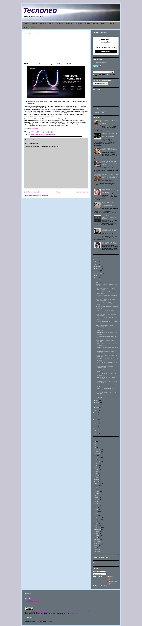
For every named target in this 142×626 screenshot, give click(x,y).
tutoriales (96, 545)
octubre (98, 270)
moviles (96, 509)
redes (95, 521)
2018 (96, 421)
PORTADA (26, 24)
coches (96, 467)
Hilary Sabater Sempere (38, 611)
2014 (96, 431)
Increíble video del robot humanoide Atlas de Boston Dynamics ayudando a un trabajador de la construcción (109, 204)
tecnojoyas (97, 535)
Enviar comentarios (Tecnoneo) (39, 195)
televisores (97, 541)
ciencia (96, 465)
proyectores (97, 519)
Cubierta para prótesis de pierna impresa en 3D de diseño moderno (110, 122)
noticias (96, 513)
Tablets (96, 533)
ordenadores (52, 134)
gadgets (41, 134)
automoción (97, 461)
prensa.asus (34, 128)
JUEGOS (26, 27)
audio (95, 459)
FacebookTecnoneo (101, 62)
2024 (96, 264)
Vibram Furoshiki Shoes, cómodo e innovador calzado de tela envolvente (110, 191)
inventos (96, 497)
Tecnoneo (40, 10)
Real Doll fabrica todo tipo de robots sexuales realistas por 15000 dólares (109, 150)
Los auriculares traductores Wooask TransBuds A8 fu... (105, 326)
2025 (96, 262)
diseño (36, 134)
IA (94, 489)
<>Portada (27, 620)
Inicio (58, 192)
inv (95, 495)
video (95, 547)
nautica (96, 511)
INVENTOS (69, 24)
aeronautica (97, 449)
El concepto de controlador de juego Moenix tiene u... (105, 389)
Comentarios (98, 574)
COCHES (34, 24)
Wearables (97, 551)
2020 (96, 417)
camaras (96, 463)
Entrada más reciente (32, 192)
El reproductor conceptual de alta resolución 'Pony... (104, 367)
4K (95, 441)
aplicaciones (97, 451)
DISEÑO (103, 24)
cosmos (96, 471)
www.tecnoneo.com (42, 612)
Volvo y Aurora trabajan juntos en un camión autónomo (105, 299)
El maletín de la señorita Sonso (33, 600)
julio (97, 277)
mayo (97, 282)
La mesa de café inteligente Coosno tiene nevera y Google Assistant (110, 163)
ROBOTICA (43, 24)
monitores (96, 505)
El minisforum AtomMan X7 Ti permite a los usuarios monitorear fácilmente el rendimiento (109, 136)
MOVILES (87, 24)
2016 (96, 426)
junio (97, 280)
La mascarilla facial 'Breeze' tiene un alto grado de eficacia (109, 243)
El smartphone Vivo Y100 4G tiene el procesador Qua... (105, 378)
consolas (96, 469)
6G (95, 445)
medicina (96, 501)
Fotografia (97, 483)
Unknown (112, 583)
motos (95, 507)
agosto (98, 275)
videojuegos (97, 549)
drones (96, 477)
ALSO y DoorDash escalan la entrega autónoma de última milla (109, 230)
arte (95, 455)
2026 (96, 259)
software (96, 531)
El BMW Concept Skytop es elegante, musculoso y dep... (105, 288)
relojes (96, 523)
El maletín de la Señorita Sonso (101, 111)
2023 (96, 410)
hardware (46, 134)
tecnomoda (97, 539)
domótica (96, 475)
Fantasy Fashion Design (99, 112)
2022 (96, 412)
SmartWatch (97, 529)
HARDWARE (78, 24)
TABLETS (95, 24)
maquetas (96, 499)
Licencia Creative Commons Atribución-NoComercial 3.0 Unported (74, 611)
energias (96, 481)
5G (95, 443)
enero (97, 407)
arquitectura (97, 453)
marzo (97, 402)
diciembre (98, 266)
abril (97, 400)
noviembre (99, 268)
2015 (96, 428)
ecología (96, 479)
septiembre (99, 273)
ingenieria (96, 493)
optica (95, 515)
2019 (96, 419)
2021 (96, 414)
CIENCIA (51, 24)
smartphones (97, 527)
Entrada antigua (82, 192)
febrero (98, 405)
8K (95, 447)
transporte (97, 543)
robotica (96, 525)
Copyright (37, 621)
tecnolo (96, 537)
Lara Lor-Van (113, 581)
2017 (96, 424)
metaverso (97, 503)
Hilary (111, 579)
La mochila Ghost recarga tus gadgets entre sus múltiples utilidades (109, 217)
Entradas (97, 571)
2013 (96, 433)
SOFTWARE (60, 24)
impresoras (97, 491)
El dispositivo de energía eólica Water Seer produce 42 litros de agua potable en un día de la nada (110, 177)
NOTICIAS (111, 24)
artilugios (31, 134)
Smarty (33, 27)
